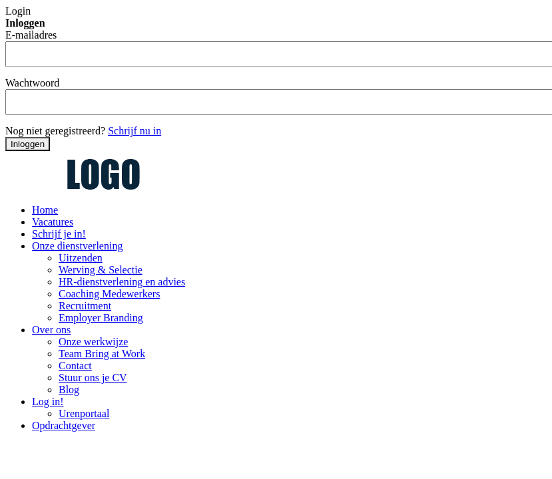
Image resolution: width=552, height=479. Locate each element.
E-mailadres (31, 35)
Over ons (51, 329)
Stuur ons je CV (93, 377)
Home (45, 210)
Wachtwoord (32, 82)
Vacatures (52, 222)
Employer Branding (101, 317)
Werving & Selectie (100, 269)
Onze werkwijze (93, 341)
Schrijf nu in (134, 130)
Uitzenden (81, 257)
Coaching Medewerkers (109, 293)
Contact (75, 365)
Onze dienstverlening (77, 245)
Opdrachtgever (63, 425)
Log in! (48, 401)
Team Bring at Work (102, 353)
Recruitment (85, 305)
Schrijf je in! (59, 234)
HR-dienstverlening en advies (122, 281)
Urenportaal (84, 413)
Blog (69, 389)
